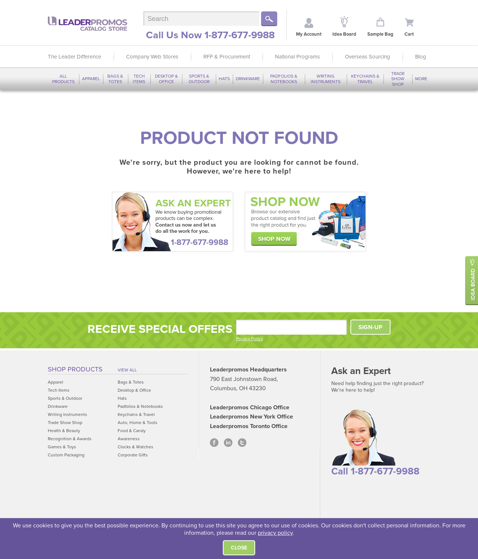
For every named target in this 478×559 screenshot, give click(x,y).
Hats (224, 78)
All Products (63, 79)
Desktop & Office (166, 79)
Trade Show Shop (398, 79)
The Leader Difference (74, 56)
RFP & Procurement (226, 56)
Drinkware (248, 78)
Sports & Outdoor (199, 79)
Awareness (129, 438)
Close (239, 548)
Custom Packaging (66, 454)
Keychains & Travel (365, 79)
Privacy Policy (249, 338)
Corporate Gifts (133, 454)
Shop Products (75, 369)
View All (127, 370)
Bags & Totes (115, 79)
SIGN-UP (370, 327)
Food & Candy (132, 430)
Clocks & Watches (135, 446)
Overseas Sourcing (367, 56)
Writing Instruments (325, 79)
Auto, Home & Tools (137, 422)
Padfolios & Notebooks (283, 79)
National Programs (297, 56)
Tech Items (139, 79)
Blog (420, 56)
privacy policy (275, 533)
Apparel (91, 78)
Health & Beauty (64, 430)
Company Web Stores (152, 56)
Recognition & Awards (70, 438)
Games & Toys (62, 446)
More (421, 78)
